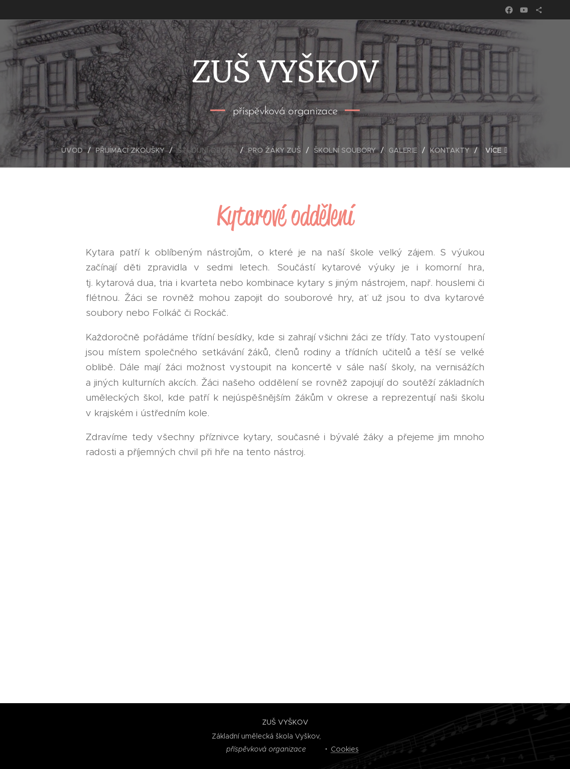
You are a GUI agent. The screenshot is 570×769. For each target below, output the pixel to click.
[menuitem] (76, 150)
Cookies (345, 749)
